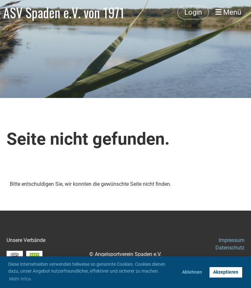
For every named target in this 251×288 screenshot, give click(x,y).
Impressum (231, 240)
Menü (228, 12)
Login (193, 12)
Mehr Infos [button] (20, 278)
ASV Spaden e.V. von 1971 (64, 12)
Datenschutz (229, 248)
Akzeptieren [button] (225, 272)
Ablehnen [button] (192, 272)
